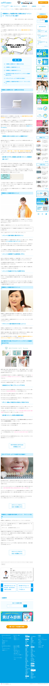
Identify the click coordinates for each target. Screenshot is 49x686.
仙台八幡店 (26, 644)
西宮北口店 (32, 660)
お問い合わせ (40, 642)
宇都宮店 (26, 669)
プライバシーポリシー (41, 638)
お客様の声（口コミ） (5, 640)
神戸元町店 (32, 658)
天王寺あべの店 (33, 651)
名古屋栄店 (32, 640)
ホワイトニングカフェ (5, 9)
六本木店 (26, 647)
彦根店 (32, 647)
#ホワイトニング (13, 562)
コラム (12, 9)
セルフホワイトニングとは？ (6, 648)
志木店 (26, 675)
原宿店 (26, 650)
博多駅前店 (32, 674)
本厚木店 (26, 660)
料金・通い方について (17, 650)
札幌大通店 (26, 638)
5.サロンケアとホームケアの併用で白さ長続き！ (16, 78)
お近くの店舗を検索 (17, 627)
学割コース (15, 636)
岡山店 (32, 664)
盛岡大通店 (26, 641)
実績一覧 (3, 643)
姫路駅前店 (32, 662)
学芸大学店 (26, 651)
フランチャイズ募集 (41, 645)
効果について (15, 648)
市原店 (26, 667)
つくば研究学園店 (27, 668)
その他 (15, 659)
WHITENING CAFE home (17, 446)
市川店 (26, 664)
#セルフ (3, 562)
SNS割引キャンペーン (16, 639)
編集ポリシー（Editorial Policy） (42, 639)
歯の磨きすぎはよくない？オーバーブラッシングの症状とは (24, 587)
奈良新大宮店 (32, 655)
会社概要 (39, 636)
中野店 (26, 652)
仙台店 (26, 643)
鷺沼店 (26, 658)
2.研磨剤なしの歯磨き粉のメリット (13, 67)
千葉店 (26, 663)
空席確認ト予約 (42, 16)
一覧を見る (45, 46)
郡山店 (26, 642)
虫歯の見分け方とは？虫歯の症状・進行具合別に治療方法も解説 (9, 587)
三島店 (32, 637)
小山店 (26, 670)
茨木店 (32, 653)
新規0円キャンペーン (16, 638)
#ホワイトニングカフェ (21, 562)
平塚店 (26, 662)
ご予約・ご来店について (17, 651)
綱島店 (26, 659)
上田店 (26, 677)
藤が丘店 (32, 641)
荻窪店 (26, 653)
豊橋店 (32, 638)
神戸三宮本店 (32, 659)
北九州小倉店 (32, 671)
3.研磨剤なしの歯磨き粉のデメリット (13, 70)
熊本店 (32, 675)
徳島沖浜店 (32, 668)
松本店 (26, 678)
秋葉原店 (26, 646)
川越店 (26, 674)
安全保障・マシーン (4, 650)
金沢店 (32, 644)
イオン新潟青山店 (33, 636)
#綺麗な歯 (3, 564)
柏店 (26, 666)
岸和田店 (32, 654)
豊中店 (32, 652)
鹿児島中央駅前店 (33, 676)
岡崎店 (32, 639)
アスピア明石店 (33, 661)
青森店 (26, 640)
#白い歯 (31, 562)
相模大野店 (26, 661)
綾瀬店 (26, 648)
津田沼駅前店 (27, 665)
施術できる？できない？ (17, 647)
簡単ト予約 (43, 2)
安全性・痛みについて (17, 653)
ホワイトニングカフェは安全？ (18, 657)
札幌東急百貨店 (27, 637)
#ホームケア (7, 562)
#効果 (27, 562)
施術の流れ (3, 642)
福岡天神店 (32, 673)
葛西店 (26, 649)
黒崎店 (32, 672)
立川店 (26, 657)
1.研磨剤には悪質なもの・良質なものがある (15, 64)
